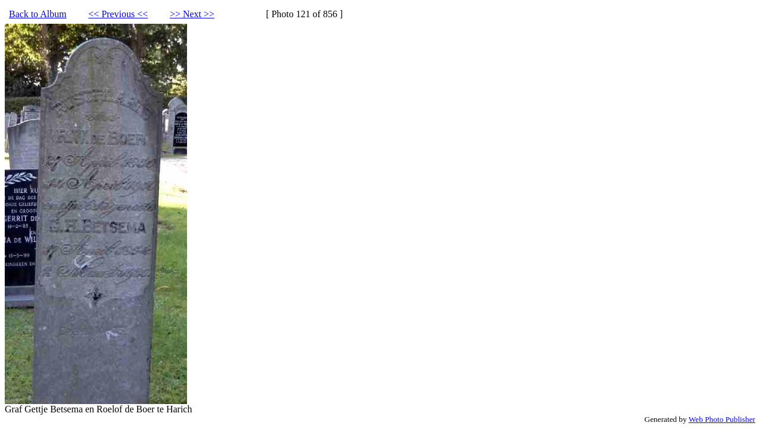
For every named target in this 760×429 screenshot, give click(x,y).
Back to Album (37, 14)
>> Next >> (192, 14)
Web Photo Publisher (722, 419)
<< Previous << (118, 14)
